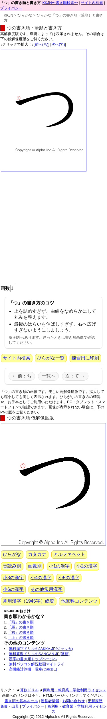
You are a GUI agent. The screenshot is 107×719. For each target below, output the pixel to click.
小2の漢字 (86, 566)
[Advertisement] (53, 226)
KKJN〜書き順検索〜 (60, 3)
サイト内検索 (92, 3)
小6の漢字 (13, 589)
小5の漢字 (68, 577)
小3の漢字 (13, 577)
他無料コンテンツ (79, 601)
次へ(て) (58, 44)
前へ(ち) (42, 44)
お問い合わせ (73, 701)
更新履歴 (95, 701)
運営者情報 (50, 701)
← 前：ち (21, 375)
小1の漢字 (59, 566)
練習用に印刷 (85, 358)
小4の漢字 (41, 577)
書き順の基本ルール (21, 701)
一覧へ (48, 375)
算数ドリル (29, 690)
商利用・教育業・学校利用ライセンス (74, 690)
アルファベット (69, 554)
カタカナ (37, 554)
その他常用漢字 (46, 589)
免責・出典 (9, 706)
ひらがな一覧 (50, 358)
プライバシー (11, 8)
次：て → (75, 375)
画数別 (35, 566)
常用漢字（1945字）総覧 (28, 601)
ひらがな (24, 15)
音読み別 (12, 566)
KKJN (8, 15)
